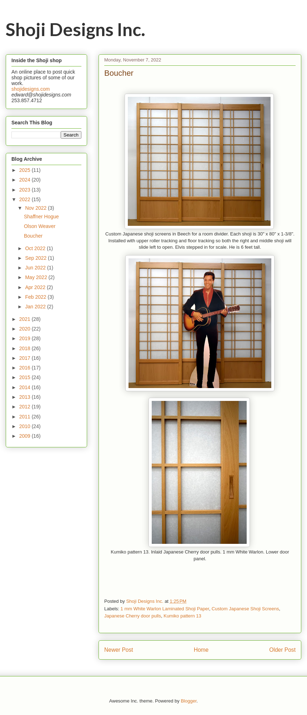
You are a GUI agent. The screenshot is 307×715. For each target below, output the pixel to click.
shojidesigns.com (30, 89)
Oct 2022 (36, 248)
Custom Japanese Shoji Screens (245, 608)
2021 (25, 319)
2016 (25, 368)
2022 (25, 199)
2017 (25, 358)
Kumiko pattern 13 (182, 616)
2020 (25, 329)
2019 (25, 338)
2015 (25, 377)
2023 (25, 190)
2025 (25, 170)
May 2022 (36, 277)
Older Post (282, 650)
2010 (25, 426)
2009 (25, 436)
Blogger (188, 701)
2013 (25, 397)
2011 (25, 416)
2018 (25, 348)
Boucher (33, 236)
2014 (25, 387)
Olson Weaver (39, 226)
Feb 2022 (36, 297)
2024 (25, 180)
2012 (25, 406)
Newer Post (118, 650)
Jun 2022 (36, 267)
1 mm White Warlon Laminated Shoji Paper (165, 608)
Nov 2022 (36, 208)
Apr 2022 (36, 287)
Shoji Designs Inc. (75, 29)
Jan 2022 (36, 306)
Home (201, 650)
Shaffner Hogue (41, 216)
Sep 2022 (36, 258)
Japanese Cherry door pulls (132, 616)
